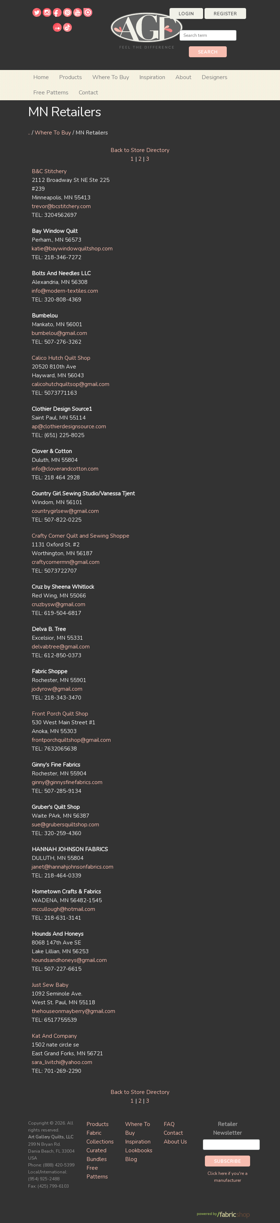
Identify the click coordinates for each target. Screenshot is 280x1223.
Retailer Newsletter (227, 1129)
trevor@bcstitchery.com (61, 206)
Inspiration (152, 77)
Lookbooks (138, 1150)
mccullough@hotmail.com (63, 909)
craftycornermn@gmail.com (66, 562)
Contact (88, 93)
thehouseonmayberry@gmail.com (73, 1011)
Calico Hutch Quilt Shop (61, 358)
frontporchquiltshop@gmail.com (71, 740)
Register (225, 14)
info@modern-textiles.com (65, 291)
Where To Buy (53, 132)
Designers (215, 77)
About (183, 77)
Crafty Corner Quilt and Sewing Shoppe (80, 536)
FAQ (169, 1124)
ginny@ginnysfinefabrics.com (67, 782)
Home (41, 77)
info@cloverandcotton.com (65, 468)
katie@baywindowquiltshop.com (72, 248)
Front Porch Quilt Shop (60, 713)
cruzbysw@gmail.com (58, 604)
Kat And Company (54, 1036)
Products (97, 1124)
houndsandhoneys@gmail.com (69, 960)
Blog (131, 1159)
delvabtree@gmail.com (61, 646)
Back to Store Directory (140, 150)
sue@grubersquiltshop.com (65, 824)
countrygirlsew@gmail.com (65, 511)
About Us (175, 1141)
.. (29, 132)
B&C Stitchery (49, 171)
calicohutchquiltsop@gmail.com (70, 384)
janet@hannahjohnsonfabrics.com (72, 866)
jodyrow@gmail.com (57, 689)
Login (186, 14)
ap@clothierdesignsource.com (69, 426)
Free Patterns (51, 93)
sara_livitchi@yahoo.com (62, 1062)
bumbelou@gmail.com (59, 333)
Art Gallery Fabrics (146, 29)
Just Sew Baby (50, 985)
